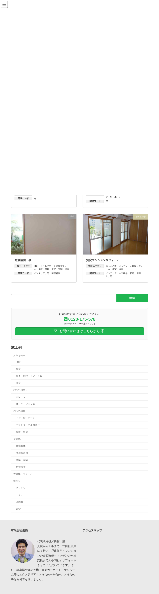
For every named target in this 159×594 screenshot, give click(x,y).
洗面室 (19, 502)
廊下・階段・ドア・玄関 (50, 269)
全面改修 (123, 273)
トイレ (19, 495)
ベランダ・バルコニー (28, 425)
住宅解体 (20, 446)
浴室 (121, 269)
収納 (132, 273)
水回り (16, 481)
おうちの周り (20, 390)
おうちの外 (19, 411)
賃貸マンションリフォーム (103, 260)
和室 (18, 368)
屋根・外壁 (22, 432)
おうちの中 (45, 266)
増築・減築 (22, 460)
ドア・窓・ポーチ (25, 418)
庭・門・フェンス (25, 404)
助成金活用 (22, 453)
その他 (16, 439)
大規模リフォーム (22, 474)
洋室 (67, 269)
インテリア (39, 273)
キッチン (123, 266)
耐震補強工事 (23, 260)
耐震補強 (56, 273)
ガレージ (20, 397)
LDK (36, 266)
